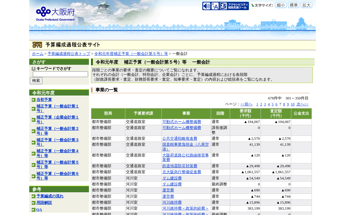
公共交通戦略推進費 (179, 138)
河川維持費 (172, 202)
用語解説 (44, 203)
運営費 (168, 190)
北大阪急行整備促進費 (181, 172)
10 (293, 104)
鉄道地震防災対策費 (179, 166)
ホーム (38, 54)
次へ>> (303, 104)
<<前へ (246, 104)
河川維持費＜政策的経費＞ (185, 208)
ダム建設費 (172, 178)
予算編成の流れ (50, 196)
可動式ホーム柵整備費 (181, 122)
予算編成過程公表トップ (68, 54)
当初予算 (44, 100)
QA (39, 210)
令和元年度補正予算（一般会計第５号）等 (131, 54)
